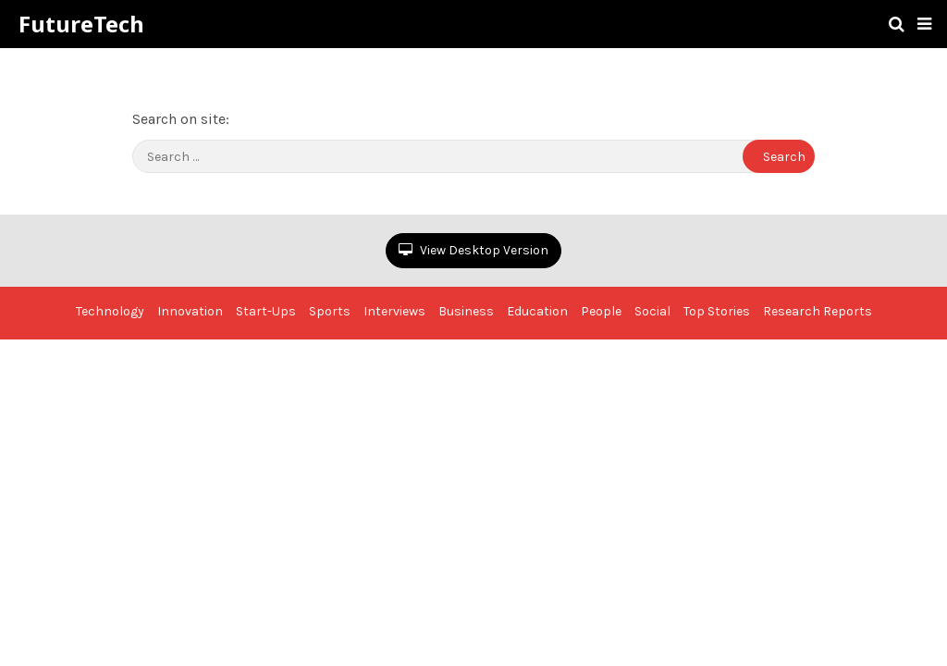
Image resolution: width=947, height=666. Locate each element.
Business (466, 311)
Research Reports (817, 311)
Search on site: (180, 119)
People (601, 311)
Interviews (394, 311)
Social (652, 311)
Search (784, 157)
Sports (330, 311)
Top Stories (716, 311)
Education (537, 311)
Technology (110, 311)
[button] (924, 24)
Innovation (190, 311)
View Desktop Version (473, 250)
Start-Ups (266, 311)
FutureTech (81, 24)
